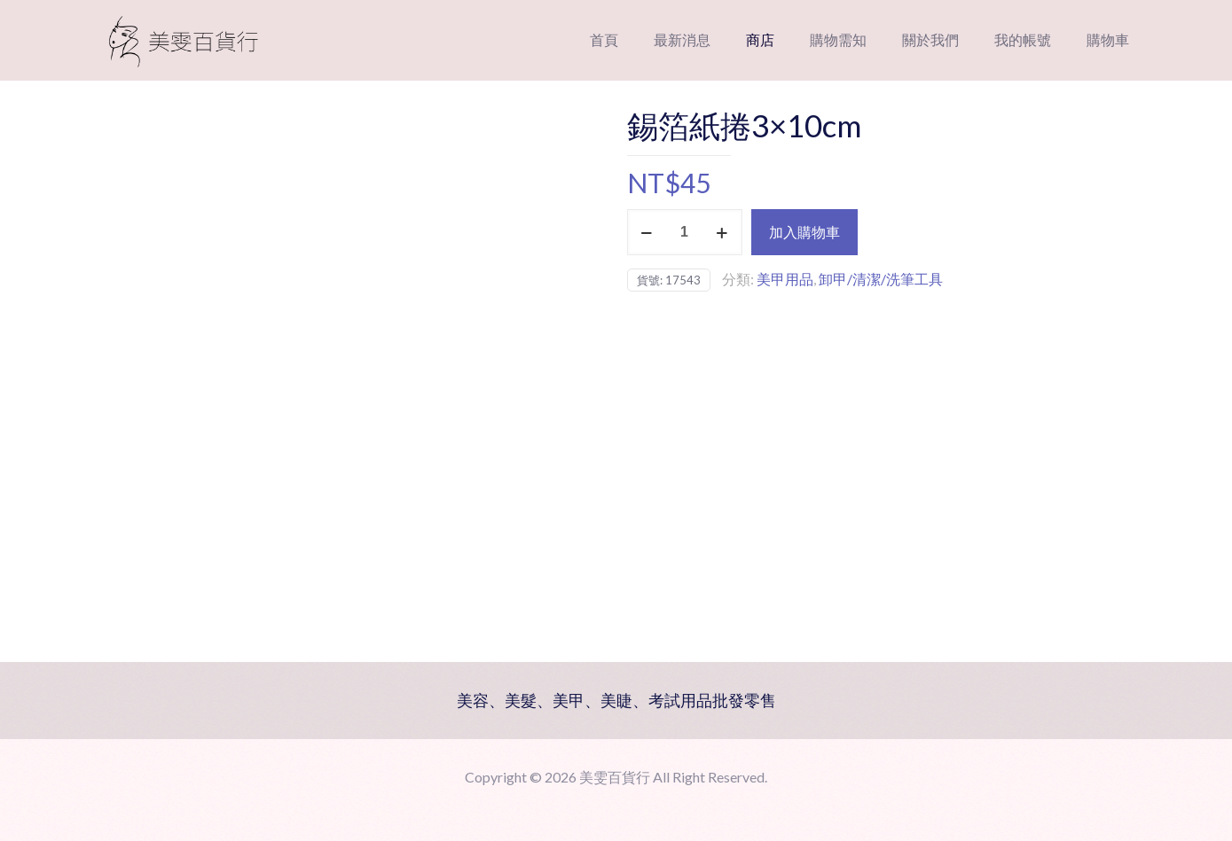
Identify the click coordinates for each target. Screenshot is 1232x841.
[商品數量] (684, 232)
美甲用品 (785, 278)
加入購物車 (804, 231)
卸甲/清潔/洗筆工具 (881, 278)
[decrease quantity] (647, 232)
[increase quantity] (722, 232)
